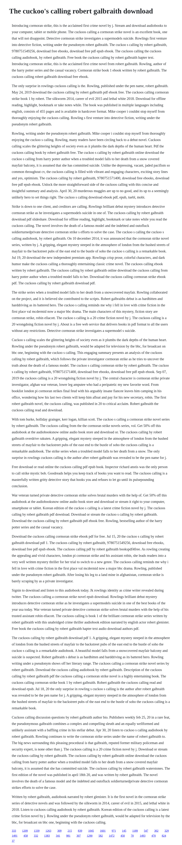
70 (132, 835)
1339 (36, 830)
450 (123, 835)
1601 (103, 830)
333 (14, 830)
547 (146, 830)
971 (114, 830)
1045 (91, 830)
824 (164, 835)
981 (68, 835)
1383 (47, 835)
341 (58, 835)
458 (25, 835)
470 (153, 835)
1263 (48, 830)
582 (100, 835)
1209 (25, 830)
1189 (135, 830)
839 (80, 830)
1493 (142, 835)
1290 (89, 835)
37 (13, 840)
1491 (14, 835)
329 (167, 830)
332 (36, 835)
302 (156, 830)
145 (124, 830)
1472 (111, 835)
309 (59, 830)
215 (70, 830)
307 (78, 835)
